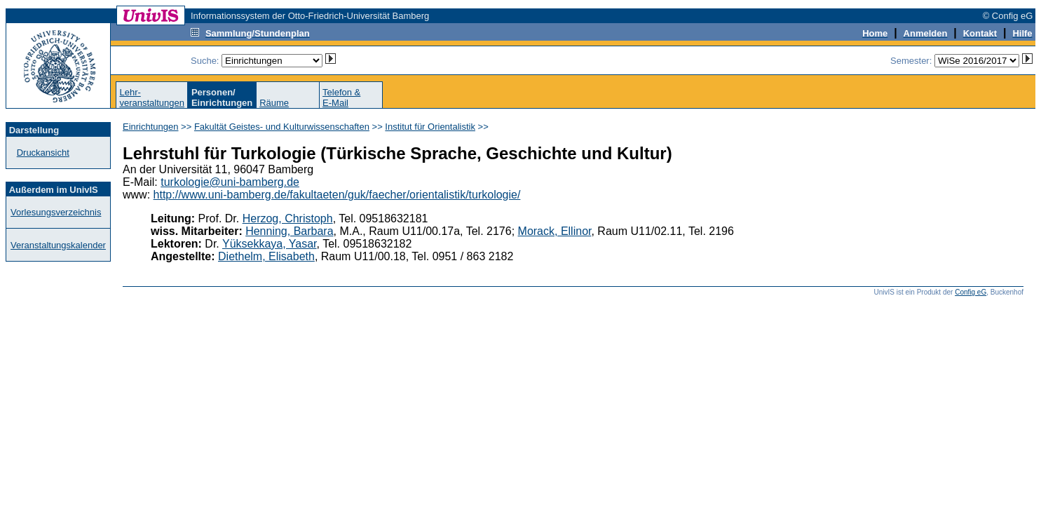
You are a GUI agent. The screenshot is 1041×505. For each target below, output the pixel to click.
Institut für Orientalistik (430, 126)
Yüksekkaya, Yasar (269, 244)
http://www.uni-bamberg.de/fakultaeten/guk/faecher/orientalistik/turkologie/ (337, 195)
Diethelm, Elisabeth (266, 256)
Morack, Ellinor (555, 231)
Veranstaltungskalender (58, 245)
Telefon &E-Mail (341, 97)
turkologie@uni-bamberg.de (230, 182)
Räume (274, 102)
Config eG (970, 292)
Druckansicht (43, 152)
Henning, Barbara (289, 231)
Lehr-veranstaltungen (151, 97)
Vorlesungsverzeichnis (56, 212)
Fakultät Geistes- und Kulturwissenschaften (281, 126)
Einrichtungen (151, 126)
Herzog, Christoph (288, 218)
